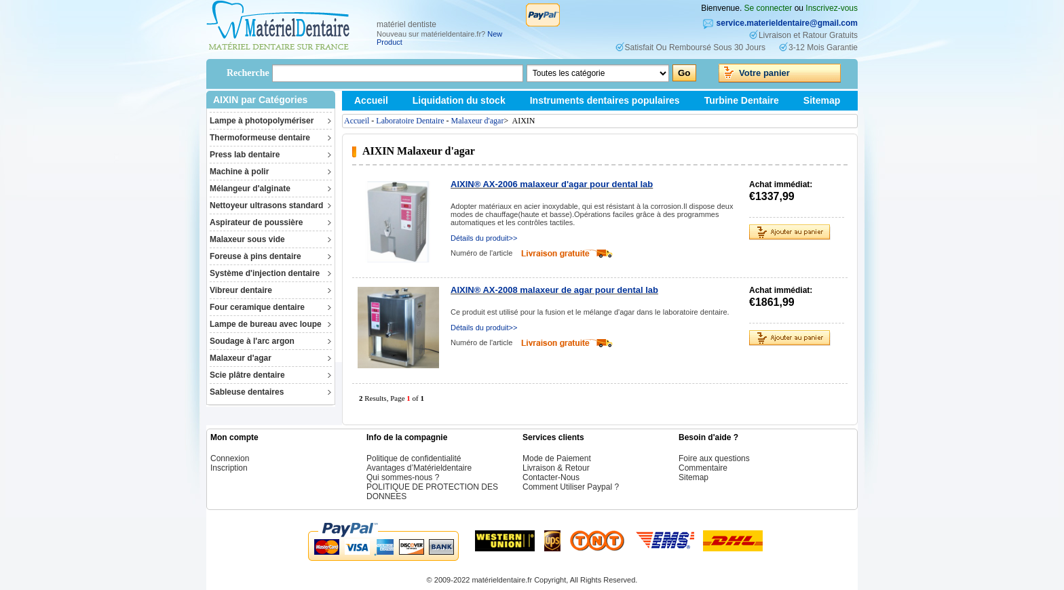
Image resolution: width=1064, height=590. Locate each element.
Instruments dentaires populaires (605, 100)
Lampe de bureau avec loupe (266, 324)
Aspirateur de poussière (256, 222)
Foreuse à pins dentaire (255, 256)
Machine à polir (239, 171)
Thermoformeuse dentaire (260, 137)
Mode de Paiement (556, 458)
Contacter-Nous (551, 477)
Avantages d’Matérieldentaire (419, 468)
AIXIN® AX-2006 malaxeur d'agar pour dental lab (552, 184)
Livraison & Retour (556, 468)
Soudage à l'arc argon (252, 341)
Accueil (371, 100)
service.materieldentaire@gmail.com (787, 23)
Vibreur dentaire (241, 290)
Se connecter (768, 8)
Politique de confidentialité (413, 458)
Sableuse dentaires (247, 392)
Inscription (229, 468)
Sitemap (821, 100)
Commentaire (703, 468)
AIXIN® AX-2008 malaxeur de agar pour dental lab (554, 290)
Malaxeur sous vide (247, 239)
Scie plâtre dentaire (247, 375)
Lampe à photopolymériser (262, 120)
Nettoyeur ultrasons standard (266, 205)
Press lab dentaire (245, 154)
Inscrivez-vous (831, 8)
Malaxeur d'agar (240, 358)
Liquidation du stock (459, 100)
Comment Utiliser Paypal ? (570, 487)
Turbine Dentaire (741, 100)
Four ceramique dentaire (257, 307)
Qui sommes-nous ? (402, 477)
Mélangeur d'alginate (250, 188)
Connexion (229, 458)
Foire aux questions (714, 458)
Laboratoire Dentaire (410, 120)
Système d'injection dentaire (265, 273)
